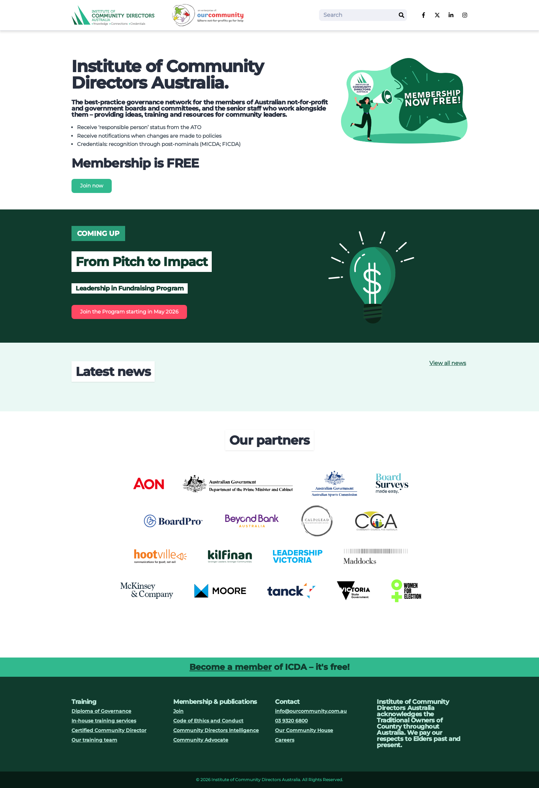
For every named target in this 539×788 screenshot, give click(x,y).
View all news (447, 363)
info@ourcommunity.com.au (311, 711)
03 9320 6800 (291, 721)
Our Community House (304, 730)
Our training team (94, 740)
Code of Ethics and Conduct (208, 721)
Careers (284, 740)
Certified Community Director (109, 730)
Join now (91, 185)
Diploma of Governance (101, 711)
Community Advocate (200, 740)
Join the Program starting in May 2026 (129, 311)
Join (178, 711)
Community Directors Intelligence (216, 730)
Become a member (230, 667)
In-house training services (104, 721)
